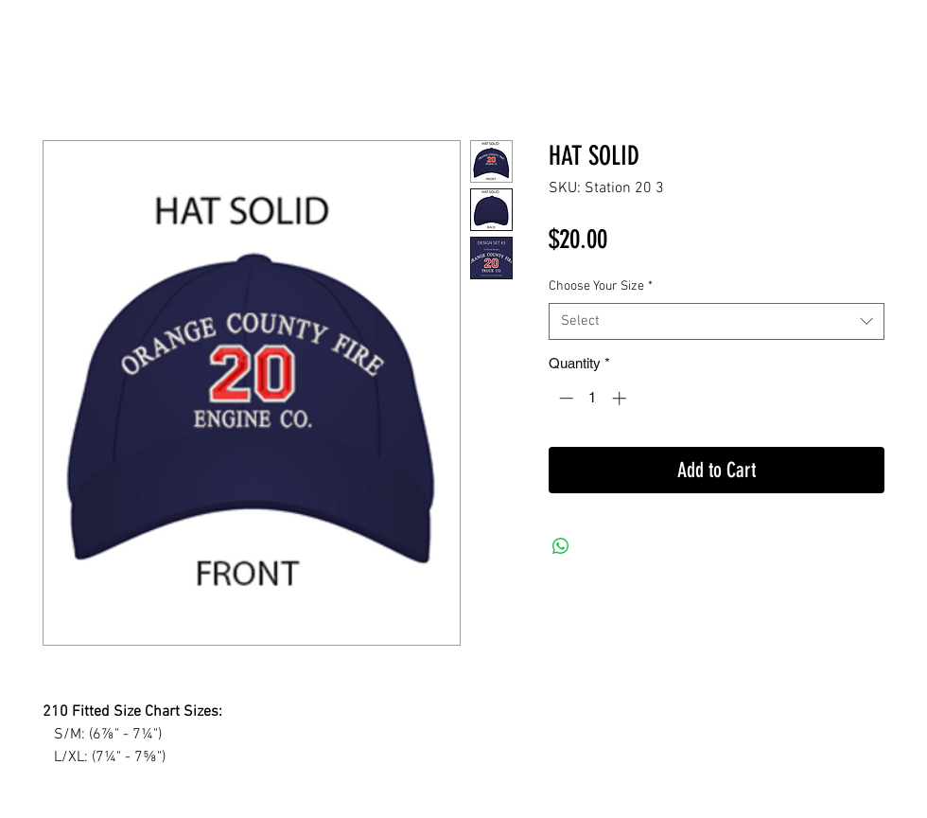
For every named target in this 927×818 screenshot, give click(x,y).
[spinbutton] (592, 398)
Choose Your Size (601, 286)
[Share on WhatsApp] (561, 546)
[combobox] (716, 321)
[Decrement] (564, 398)
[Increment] (621, 398)
